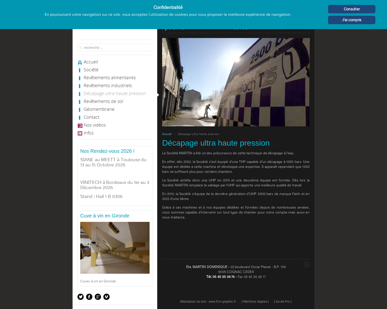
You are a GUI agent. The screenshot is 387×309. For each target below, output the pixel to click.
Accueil (167, 134)
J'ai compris (351, 20)
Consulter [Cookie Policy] (352, 9)
